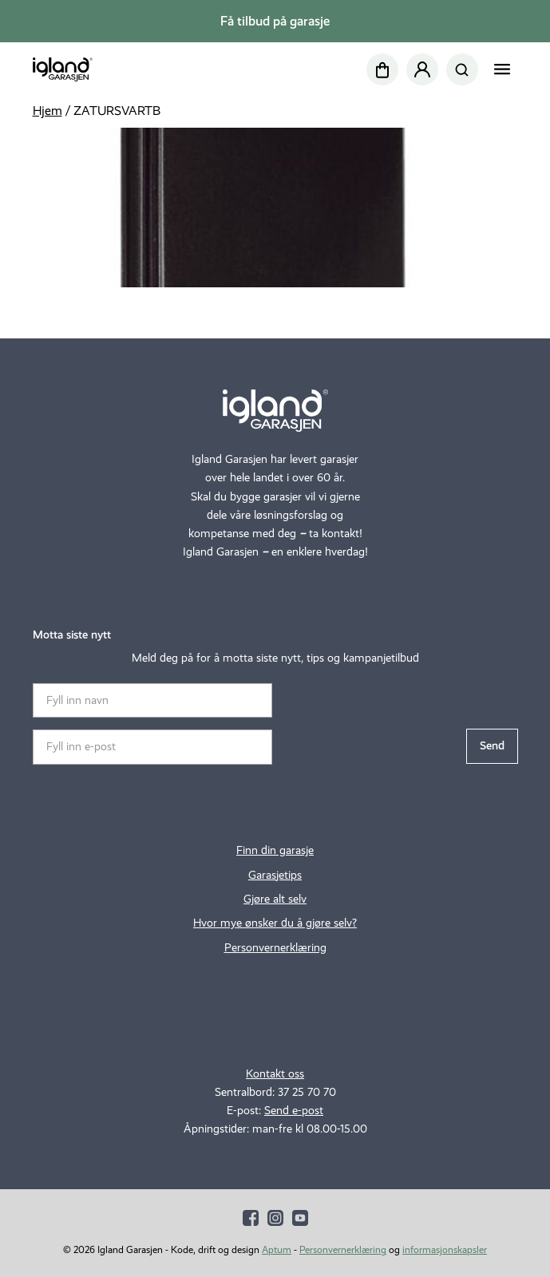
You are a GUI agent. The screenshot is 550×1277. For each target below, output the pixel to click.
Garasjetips (275, 875)
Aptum (276, 1249)
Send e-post (293, 1110)
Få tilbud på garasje (275, 21)
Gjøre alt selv (275, 899)
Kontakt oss (275, 1073)
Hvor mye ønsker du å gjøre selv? (275, 922)
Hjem (47, 110)
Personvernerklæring (275, 947)
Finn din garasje (275, 850)
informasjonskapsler (444, 1249)
